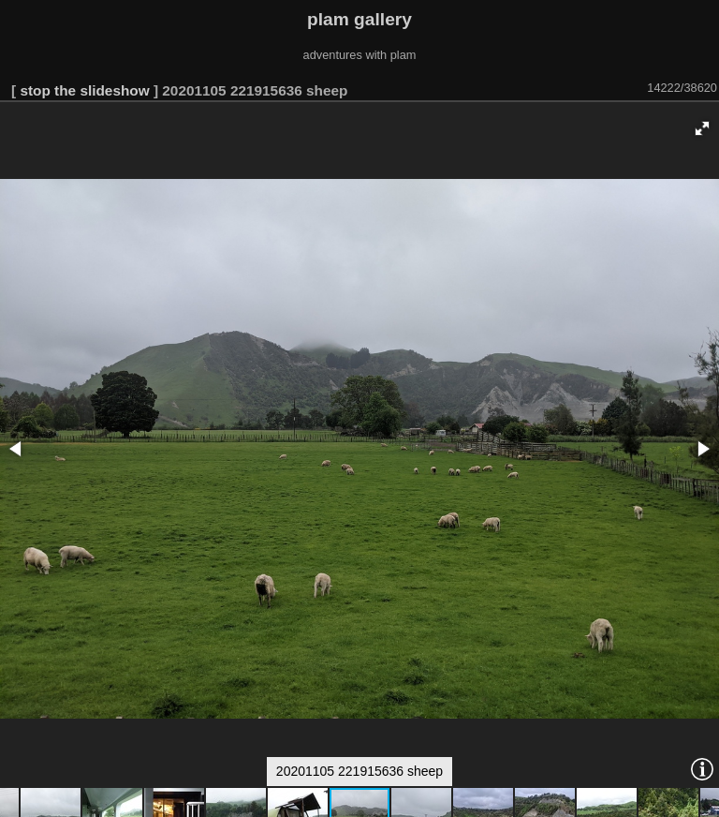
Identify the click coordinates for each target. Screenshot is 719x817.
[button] (702, 128)
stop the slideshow (84, 90)
